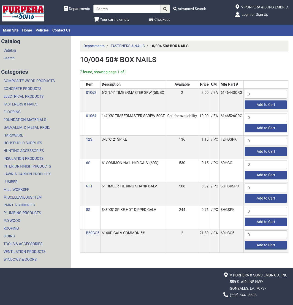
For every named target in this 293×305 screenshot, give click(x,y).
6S (88, 163)
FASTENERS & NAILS (20, 104)
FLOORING (12, 112)
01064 (91, 116)
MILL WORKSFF (16, 189)
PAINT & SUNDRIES (19, 205)
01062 (91, 92)
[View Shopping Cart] (111, 19)
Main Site (11, 30)
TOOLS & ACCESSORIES (22, 244)
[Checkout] (159, 19)
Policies (42, 30)
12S (89, 139)
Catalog (9, 50)
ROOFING (11, 228)
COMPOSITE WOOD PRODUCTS (29, 81)
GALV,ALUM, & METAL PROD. (26, 127)
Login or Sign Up (254, 14)
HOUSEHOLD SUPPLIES (22, 143)
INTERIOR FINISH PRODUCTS (27, 166)
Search (9, 58)
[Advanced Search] (189, 9)
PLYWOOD (11, 220)
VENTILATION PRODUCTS (24, 252)
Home (27, 30)
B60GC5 (92, 233)
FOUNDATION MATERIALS (24, 120)
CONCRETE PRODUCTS (22, 89)
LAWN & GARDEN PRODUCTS (27, 174)
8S (88, 210)
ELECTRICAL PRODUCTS (23, 96)
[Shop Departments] (77, 9)
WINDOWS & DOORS (20, 259)
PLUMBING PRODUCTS (22, 213)
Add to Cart (266, 105)
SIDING (9, 236)
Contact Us (61, 30)
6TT (89, 186)
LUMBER (10, 182)
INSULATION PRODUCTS (23, 158)
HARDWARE (13, 135)
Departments (94, 46)
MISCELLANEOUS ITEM (22, 197)
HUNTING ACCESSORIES (23, 151)
